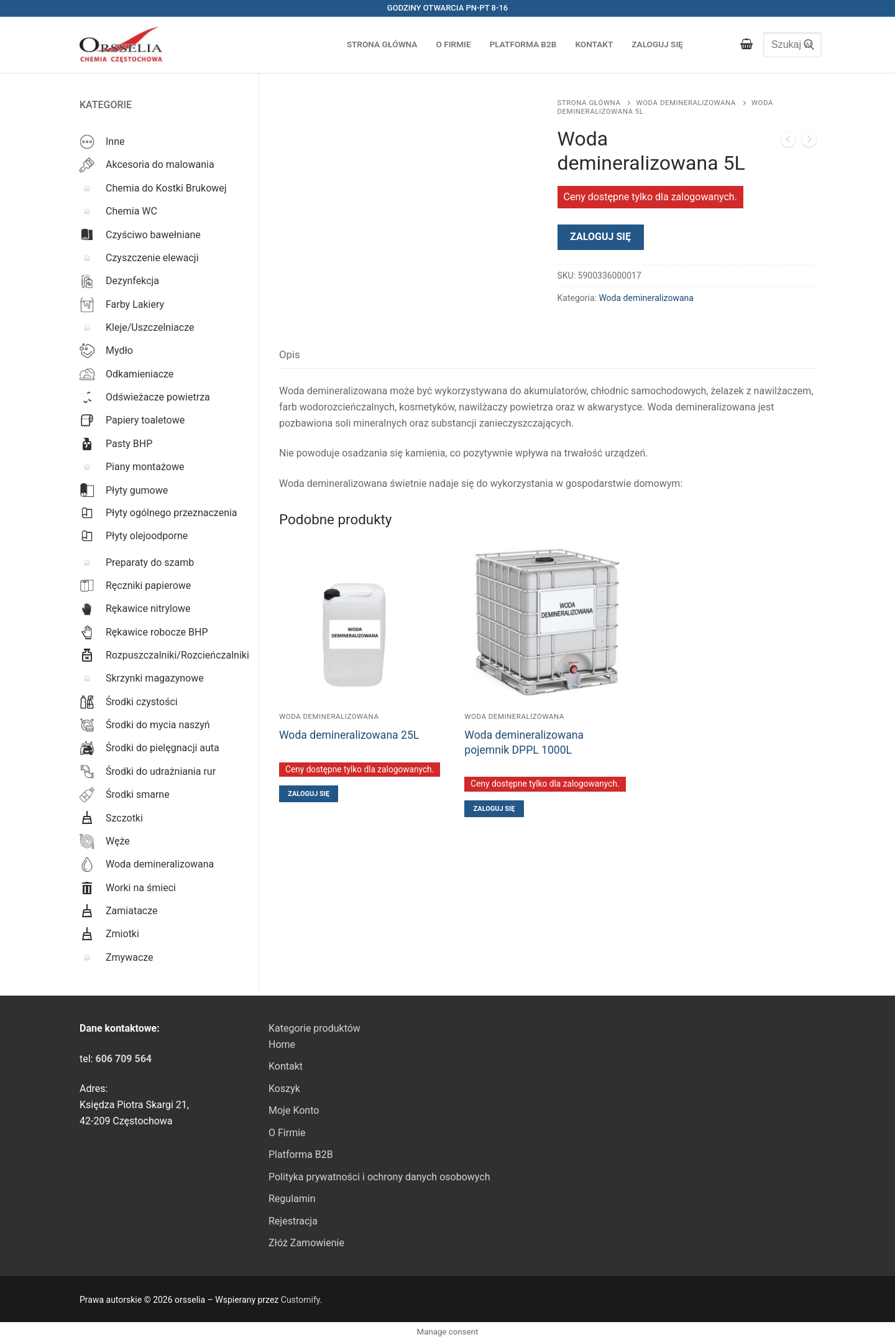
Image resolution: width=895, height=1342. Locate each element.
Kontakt (285, 1066)
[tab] (289, 355)
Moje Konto (293, 1110)
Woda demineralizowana (685, 102)
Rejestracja (293, 1221)
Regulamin (292, 1199)
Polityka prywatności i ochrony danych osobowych (379, 1177)
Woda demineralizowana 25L (349, 735)
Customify (300, 1300)
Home (281, 1044)
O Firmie (287, 1133)
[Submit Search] (806, 44)
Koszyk (284, 1088)
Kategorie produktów (314, 1028)
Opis (289, 354)
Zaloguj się (600, 237)
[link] (123, 1059)
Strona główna (589, 102)
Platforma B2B (300, 1154)
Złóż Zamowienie (306, 1243)
